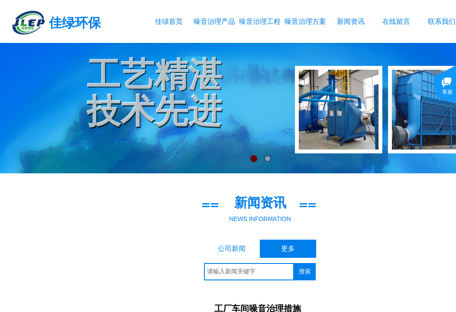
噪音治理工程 (259, 21)
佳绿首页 (169, 21)
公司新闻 (232, 248)
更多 (288, 248)
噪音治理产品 (214, 21)
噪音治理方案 (305, 21)
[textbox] (249, 271)
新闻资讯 (351, 21)
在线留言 (396, 21)
